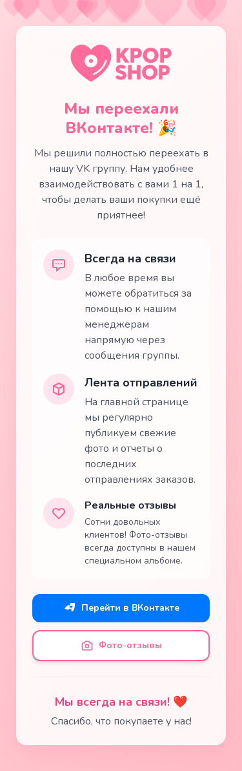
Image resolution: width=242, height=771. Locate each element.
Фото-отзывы (121, 645)
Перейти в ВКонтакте (121, 608)
